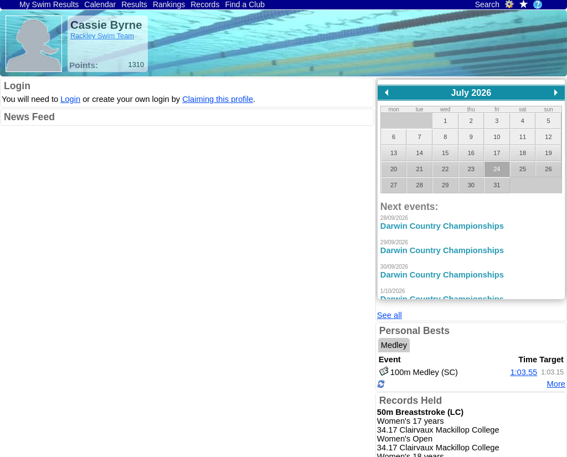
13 (393, 153)
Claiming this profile (217, 99)
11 (522, 136)
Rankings (169, 4)
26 (548, 169)
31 (496, 185)
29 (445, 185)
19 (548, 153)
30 (471, 185)
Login (17, 85)
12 (548, 136)
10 (496, 136)
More (556, 353)
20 (393, 169)
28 (419, 185)
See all (389, 284)
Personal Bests (414, 300)
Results (134, 4)
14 (419, 153)
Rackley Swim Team (102, 36)
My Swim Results (49, 4)
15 (445, 153)
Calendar (100, 4)
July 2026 (471, 92)
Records (204, 4)
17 (496, 153)
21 (419, 169)
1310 (136, 64)
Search (487, 4)
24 (496, 169)
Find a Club (245, 4)
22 (445, 169)
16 (471, 153)
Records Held (410, 370)
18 (522, 153)
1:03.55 (523, 341)
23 (471, 169)
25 (522, 169)
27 (393, 185)
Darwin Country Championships (442, 226)
